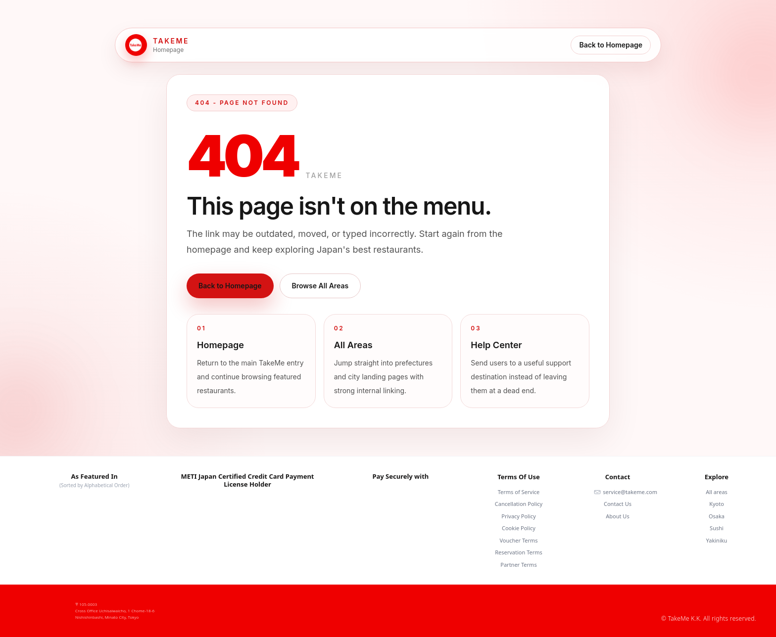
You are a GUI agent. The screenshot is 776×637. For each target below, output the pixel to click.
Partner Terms (518, 564)
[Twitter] (751, 603)
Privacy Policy (518, 516)
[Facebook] (666, 603)
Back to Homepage (610, 45)
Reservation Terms (518, 552)
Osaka (717, 516)
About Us (617, 516)
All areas (717, 492)
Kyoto (716, 503)
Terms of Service (519, 492)
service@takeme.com (625, 492)
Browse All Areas (320, 285)
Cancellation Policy (518, 503)
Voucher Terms (518, 540)
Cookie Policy (518, 528)
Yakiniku (717, 540)
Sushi (717, 528)
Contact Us (617, 503)
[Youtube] (709, 603)
